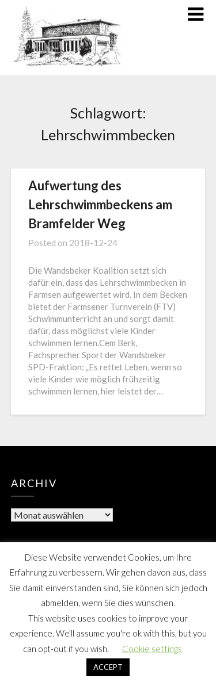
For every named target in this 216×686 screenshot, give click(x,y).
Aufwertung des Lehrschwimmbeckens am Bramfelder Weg (100, 204)
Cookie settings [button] (152, 648)
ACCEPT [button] (108, 667)
